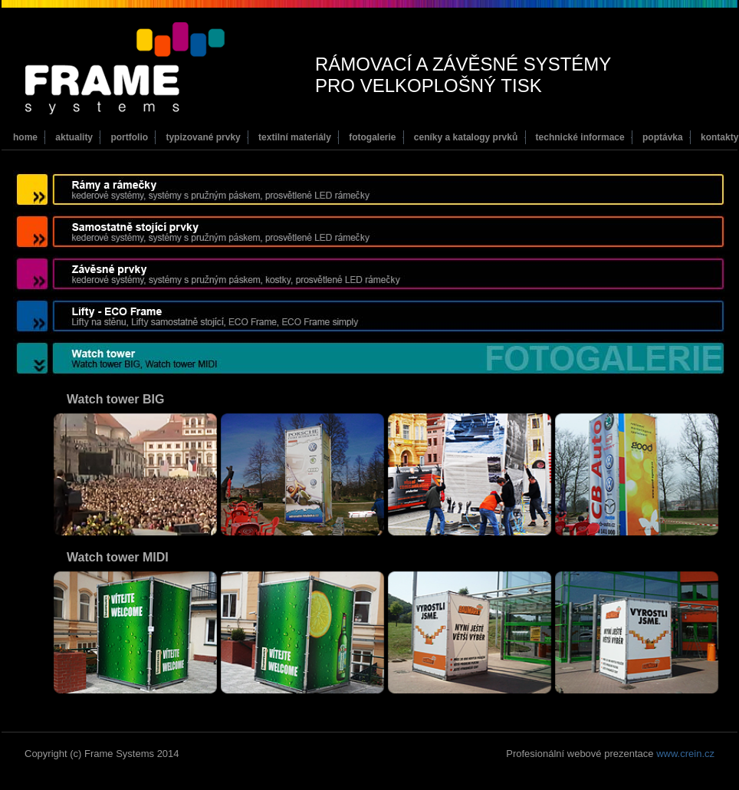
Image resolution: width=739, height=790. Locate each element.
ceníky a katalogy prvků (465, 137)
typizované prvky (203, 137)
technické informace (580, 137)
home (25, 137)
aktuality (74, 137)
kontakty (719, 137)
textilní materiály (294, 137)
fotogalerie (372, 137)
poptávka (662, 137)
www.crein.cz (685, 753)
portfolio (129, 137)
